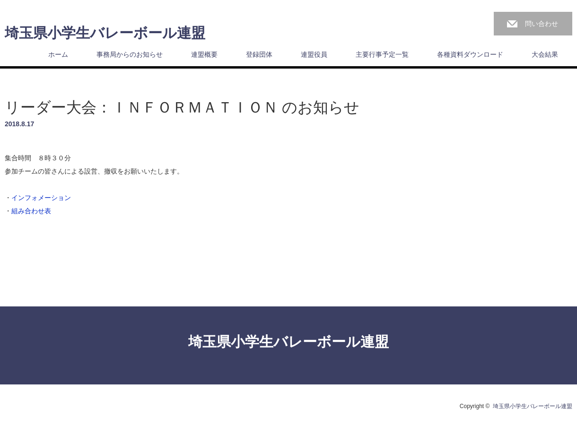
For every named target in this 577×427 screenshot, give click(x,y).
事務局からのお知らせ (129, 54)
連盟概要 (204, 54)
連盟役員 (314, 54)
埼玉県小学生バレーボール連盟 (105, 33)
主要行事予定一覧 (382, 54)
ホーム (58, 54)
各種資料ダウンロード (470, 54)
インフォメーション (41, 197)
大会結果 (545, 54)
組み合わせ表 (31, 211)
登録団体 (259, 54)
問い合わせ (541, 23)
